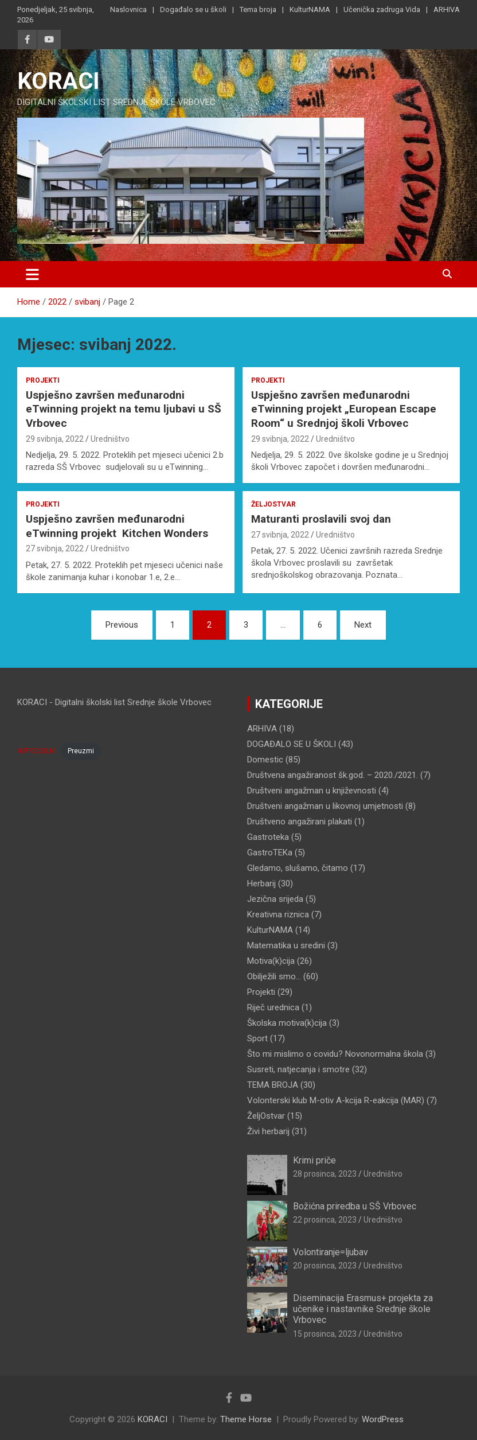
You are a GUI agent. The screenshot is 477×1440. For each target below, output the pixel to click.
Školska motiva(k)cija (287, 1023)
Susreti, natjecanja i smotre (298, 1069)
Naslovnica (128, 9)
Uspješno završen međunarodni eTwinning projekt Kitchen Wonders (117, 526)
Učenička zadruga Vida (381, 9)
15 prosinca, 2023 (325, 1333)
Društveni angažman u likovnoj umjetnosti (325, 806)
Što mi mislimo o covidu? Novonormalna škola (335, 1054)
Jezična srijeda (275, 899)
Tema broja (258, 9)
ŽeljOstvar (273, 504)
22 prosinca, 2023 (325, 1219)
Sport (257, 1038)
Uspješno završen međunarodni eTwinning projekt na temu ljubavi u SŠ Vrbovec (123, 409)
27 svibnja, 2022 (55, 548)
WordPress (383, 1419)
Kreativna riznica (278, 914)
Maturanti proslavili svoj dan (321, 519)
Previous (121, 625)
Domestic (265, 759)
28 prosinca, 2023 (325, 1173)
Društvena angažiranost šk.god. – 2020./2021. (332, 775)
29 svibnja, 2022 (55, 438)
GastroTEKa (269, 852)
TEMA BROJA (272, 1085)
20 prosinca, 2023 (325, 1265)
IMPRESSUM (36, 751)
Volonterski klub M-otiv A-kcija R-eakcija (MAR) (335, 1100)
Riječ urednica (273, 1007)
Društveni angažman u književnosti (311, 790)
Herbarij (261, 883)
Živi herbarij (268, 1131)
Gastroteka (268, 837)
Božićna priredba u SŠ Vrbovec (354, 1206)
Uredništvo (110, 438)
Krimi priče (314, 1160)
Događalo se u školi (193, 9)
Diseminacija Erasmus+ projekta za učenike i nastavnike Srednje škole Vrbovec (363, 1309)
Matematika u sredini (286, 945)
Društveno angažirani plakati (299, 821)
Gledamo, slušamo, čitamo (297, 868)
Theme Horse (246, 1419)
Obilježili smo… (274, 976)
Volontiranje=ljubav (330, 1252)
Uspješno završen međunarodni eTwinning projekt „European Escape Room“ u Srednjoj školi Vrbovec (343, 409)
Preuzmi (81, 751)
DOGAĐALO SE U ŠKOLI (291, 744)
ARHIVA (446, 9)
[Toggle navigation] (32, 274)
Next (363, 625)
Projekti (43, 380)
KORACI (58, 81)
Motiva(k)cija (271, 961)
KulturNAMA (310, 9)
